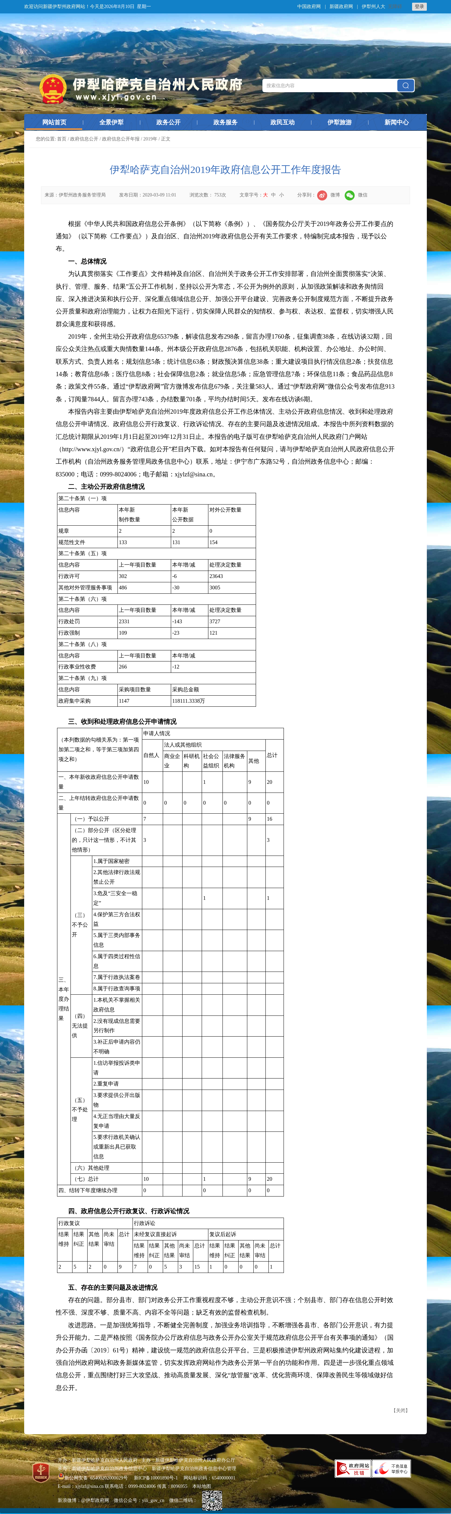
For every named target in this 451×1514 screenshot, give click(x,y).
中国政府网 (309, 6)
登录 (419, 6)
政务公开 (168, 122)
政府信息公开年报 (121, 138)
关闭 (400, 1410)
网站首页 (54, 122)
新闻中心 (397, 122)
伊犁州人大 (373, 6)
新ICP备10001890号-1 (156, 1477)
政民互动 (282, 122)
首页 (61, 138)
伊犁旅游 (340, 122)
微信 (356, 194)
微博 (328, 194)
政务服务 (225, 122)
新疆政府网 (341, 6)
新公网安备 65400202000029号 (93, 1477)
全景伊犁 (111, 122)
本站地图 (201, 1486)
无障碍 (395, 6)
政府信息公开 (84, 138)
